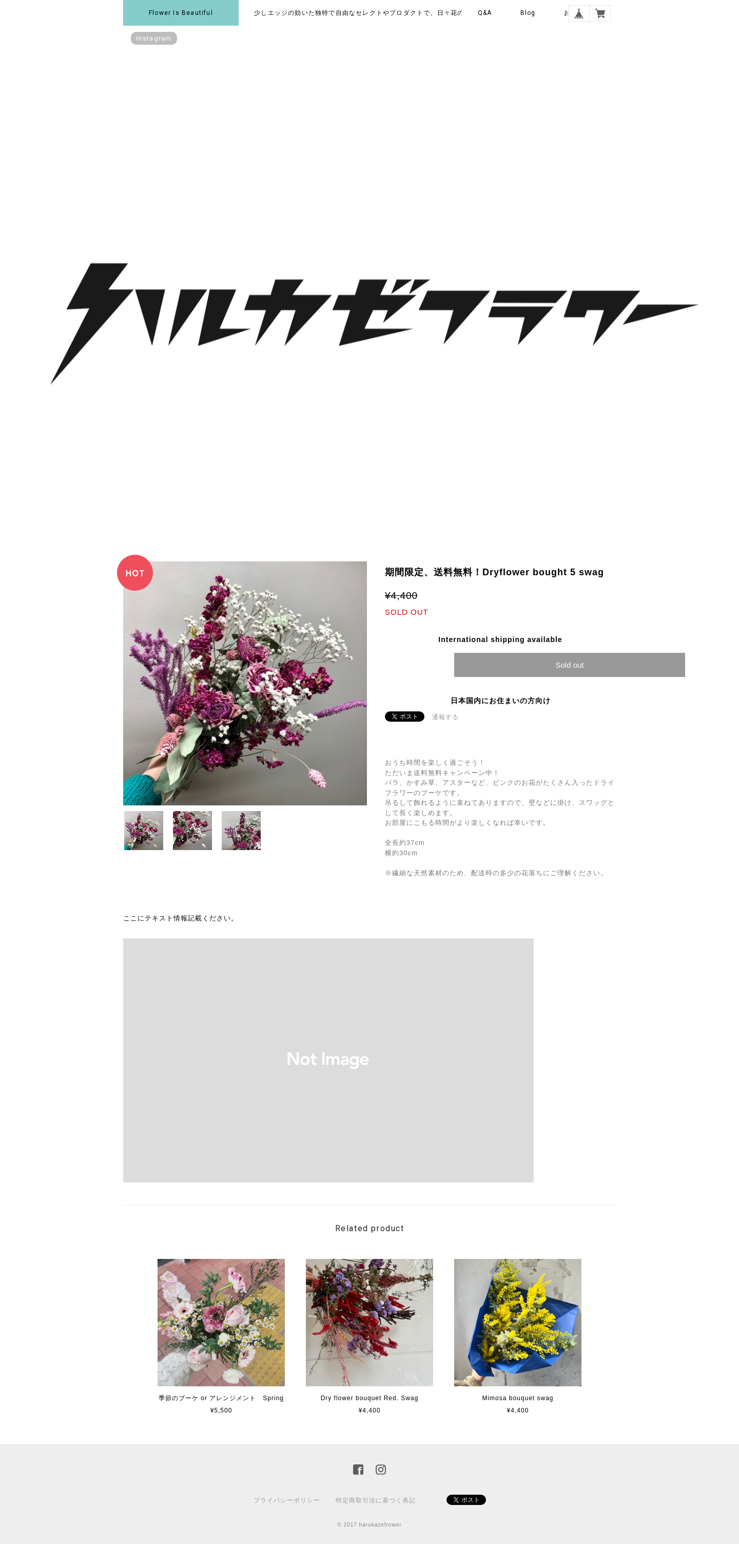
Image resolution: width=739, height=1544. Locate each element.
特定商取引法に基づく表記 (376, 1500)
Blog (528, 12)
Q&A (485, 12)
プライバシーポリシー (287, 1500)
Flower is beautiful (181, 12)
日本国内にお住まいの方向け (501, 700)
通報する (445, 717)
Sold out (569, 665)
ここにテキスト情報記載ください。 (180, 918)
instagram (154, 38)
